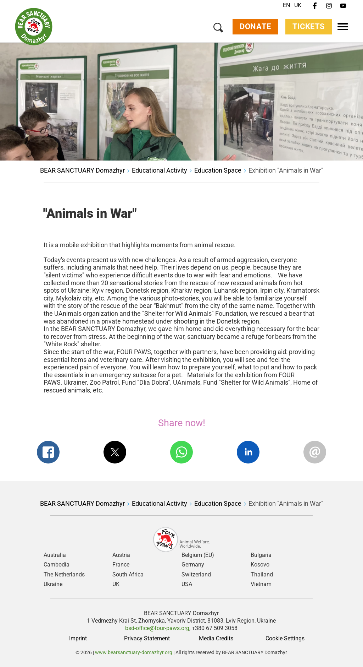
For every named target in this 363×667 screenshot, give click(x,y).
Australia (55, 555)
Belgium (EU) (198, 555)
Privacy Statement (147, 638)
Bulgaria (261, 555)
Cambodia (56, 565)
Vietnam (261, 584)
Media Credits (216, 638)
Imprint (78, 638)
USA (187, 584)
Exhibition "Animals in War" (285, 170)
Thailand (262, 574)
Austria (121, 555)
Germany (193, 565)
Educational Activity (159, 170)
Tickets (308, 27)
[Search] (218, 28)
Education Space (217, 170)
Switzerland (196, 574)
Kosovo (260, 565)
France (120, 565)
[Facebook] (315, 6)
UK (297, 5)
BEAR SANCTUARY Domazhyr (82, 170)
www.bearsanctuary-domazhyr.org (134, 652)
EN (286, 5)
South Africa (128, 574)
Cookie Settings (285, 638)
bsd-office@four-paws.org (157, 628)
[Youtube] (343, 6)
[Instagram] (329, 6)
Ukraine (53, 584)
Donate (255, 27)
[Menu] (342, 26)
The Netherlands (64, 574)
